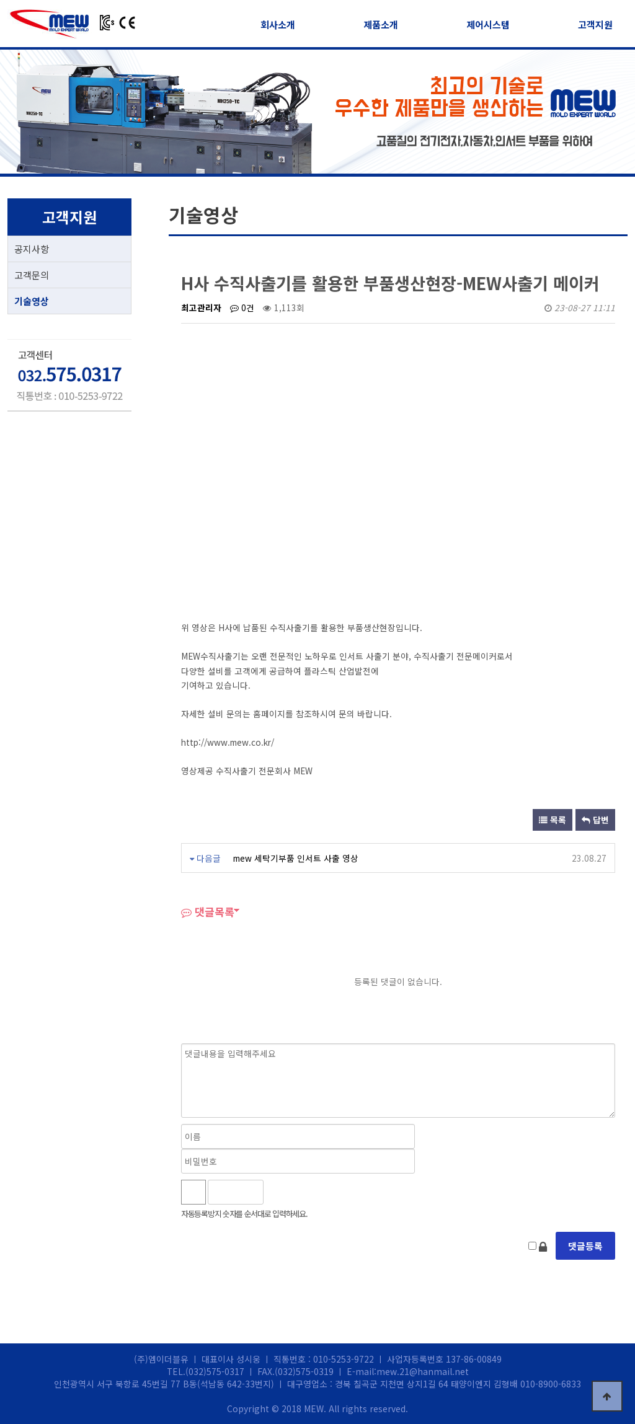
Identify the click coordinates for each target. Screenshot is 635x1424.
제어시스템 (488, 24)
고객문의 (31, 274)
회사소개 (277, 24)
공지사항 (31, 248)
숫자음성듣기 (278, 1192)
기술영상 (31, 300)
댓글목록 (207, 911)
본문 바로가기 (0, 0)
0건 (242, 307)
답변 (595, 819)
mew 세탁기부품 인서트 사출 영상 (295, 858)
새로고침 (305, 1192)
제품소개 (380, 24)
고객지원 (595, 24)
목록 (552, 819)
